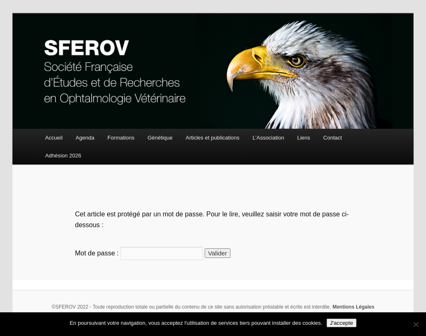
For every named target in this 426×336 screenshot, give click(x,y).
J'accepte (341, 323)
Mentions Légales (353, 307)
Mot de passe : (139, 253)
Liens (303, 138)
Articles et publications (212, 138)
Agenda (85, 138)
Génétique (160, 138)
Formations (120, 138)
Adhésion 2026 (63, 155)
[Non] (415, 324)
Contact (332, 138)
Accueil (53, 138)
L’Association (268, 138)
